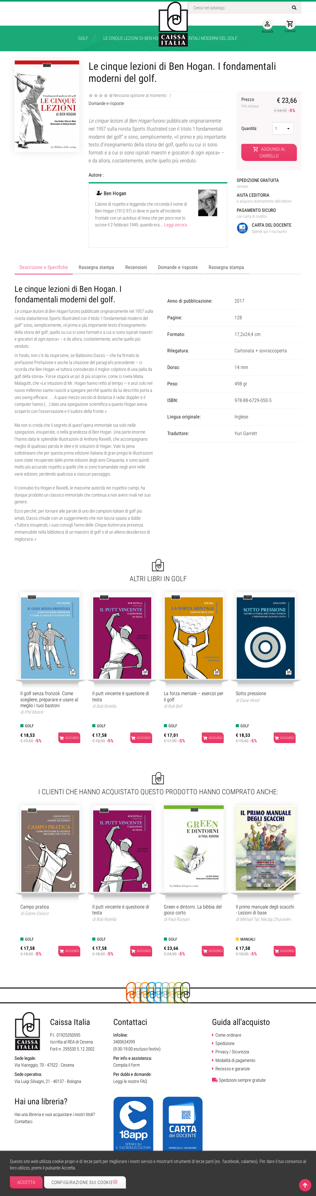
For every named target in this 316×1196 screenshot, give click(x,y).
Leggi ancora (175, 225)
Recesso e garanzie (232, 1069)
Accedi (265, 26)
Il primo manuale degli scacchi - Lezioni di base (265, 910)
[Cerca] (244, 8)
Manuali (247, 939)
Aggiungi (66, 738)
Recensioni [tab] (136, 267)
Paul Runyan (178, 919)
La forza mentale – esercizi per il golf (193, 696)
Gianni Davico (36, 913)
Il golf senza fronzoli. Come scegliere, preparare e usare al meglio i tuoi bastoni (49, 699)
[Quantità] (283, 128)
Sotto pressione (251, 693)
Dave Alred (249, 700)
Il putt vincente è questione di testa (120, 696)
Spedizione (225, 1043)
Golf (29, 726)
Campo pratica (34, 907)
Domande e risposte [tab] (178, 267)
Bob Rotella (106, 706)
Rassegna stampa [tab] (96, 267)
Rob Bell (175, 706)
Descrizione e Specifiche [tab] (43, 267)
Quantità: (249, 128)
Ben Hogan (115, 193)
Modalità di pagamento (235, 1060)
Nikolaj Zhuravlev (275, 919)
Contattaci (23, 1121)
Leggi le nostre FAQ (130, 1081)
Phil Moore (33, 712)
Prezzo (256, 103)
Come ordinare (228, 1035)
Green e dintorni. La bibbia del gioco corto (193, 910)
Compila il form (126, 1065)
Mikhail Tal (249, 919)
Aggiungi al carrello (269, 152)
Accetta (26, 1182)
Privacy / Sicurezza (232, 1052)
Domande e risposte (106, 103)
